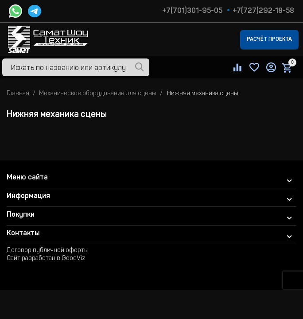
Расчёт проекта (269, 39)
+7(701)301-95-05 (192, 11)
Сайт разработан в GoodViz (46, 259)
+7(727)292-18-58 (263, 11)
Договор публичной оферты (48, 251)
